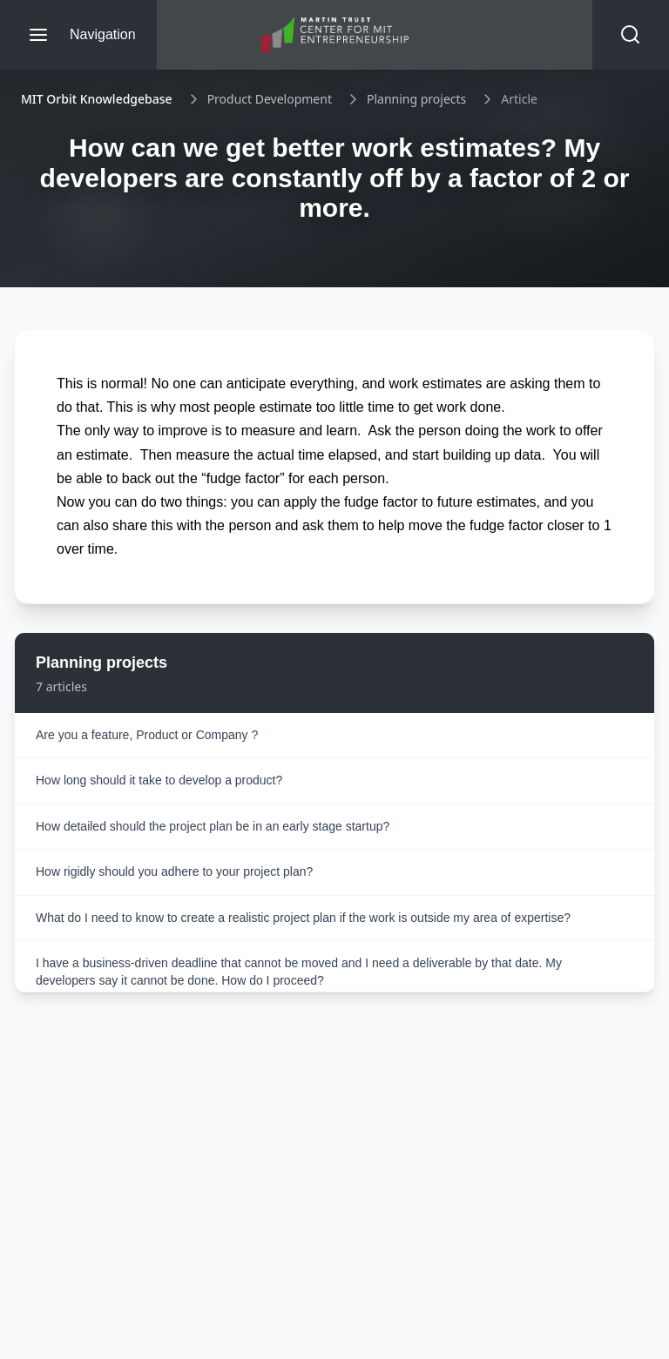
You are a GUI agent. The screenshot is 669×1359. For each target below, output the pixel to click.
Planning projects (416, 99)
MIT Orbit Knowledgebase (96, 99)
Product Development (269, 99)
